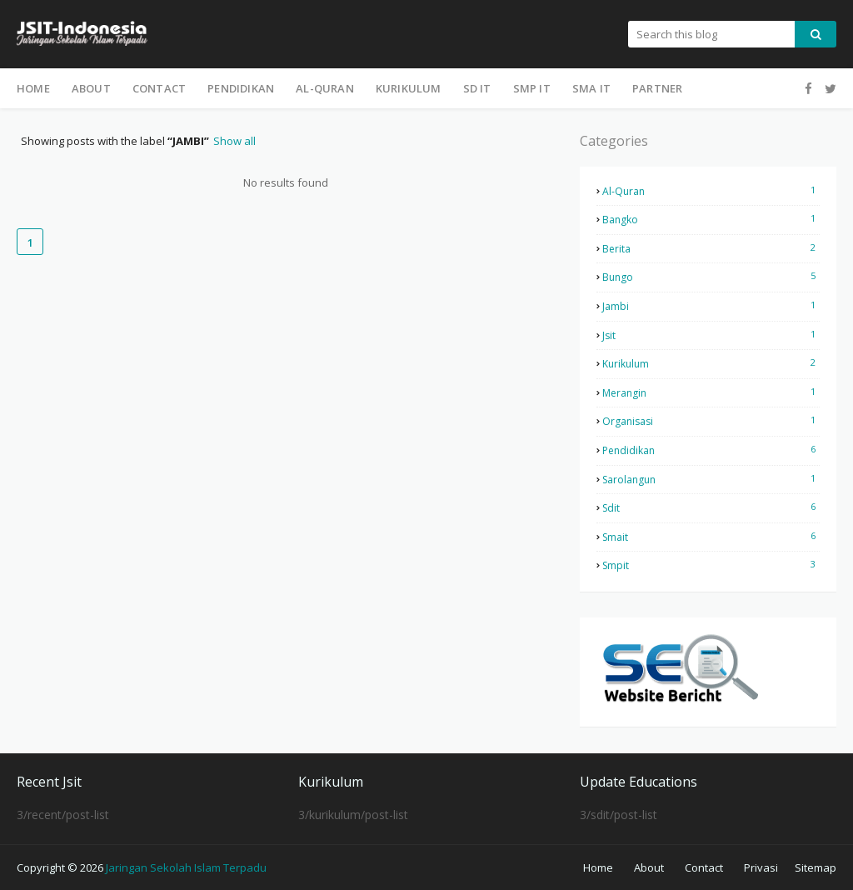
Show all (234, 140)
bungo (711, 276)
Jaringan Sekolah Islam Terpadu (186, 867)
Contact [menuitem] (159, 88)
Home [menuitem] (33, 88)
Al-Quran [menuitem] (325, 88)
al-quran (711, 190)
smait (711, 536)
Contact (704, 867)
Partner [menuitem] (657, 88)
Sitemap (815, 867)
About (649, 867)
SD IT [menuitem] (477, 88)
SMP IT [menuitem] (532, 88)
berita (711, 248)
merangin (711, 392)
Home (598, 867)
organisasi (711, 420)
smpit (711, 565)
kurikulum (711, 363)
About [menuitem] (91, 88)
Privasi (761, 867)
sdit (711, 507)
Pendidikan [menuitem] (240, 88)
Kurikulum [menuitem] (408, 88)
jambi (711, 305)
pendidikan (711, 450)
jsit (711, 335)
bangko (711, 219)
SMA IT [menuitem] (591, 88)
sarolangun (711, 479)
